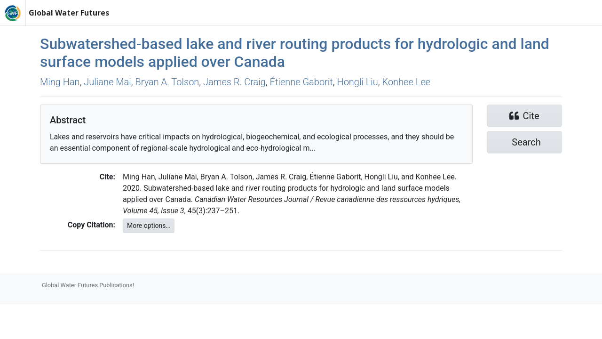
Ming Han (60, 82)
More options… (148, 225)
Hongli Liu (357, 82)
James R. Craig (234, 82)
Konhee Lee (406, 82)
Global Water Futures (69, 13)
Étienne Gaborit (301, 82)
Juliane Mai (107, 82)
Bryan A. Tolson (167, 82)
